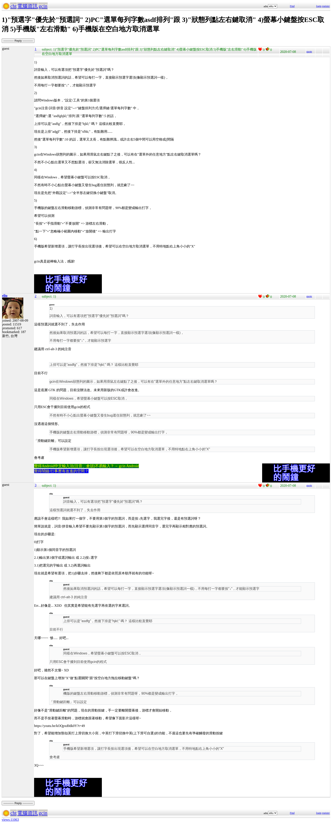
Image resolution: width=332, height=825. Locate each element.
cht (13, 6)
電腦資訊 (27, 6)
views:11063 (10, 819)
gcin (43, 6)
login (318, 6)
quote (309, 51)
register (326, 6)
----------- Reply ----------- (18, 40)
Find (292, 6)
